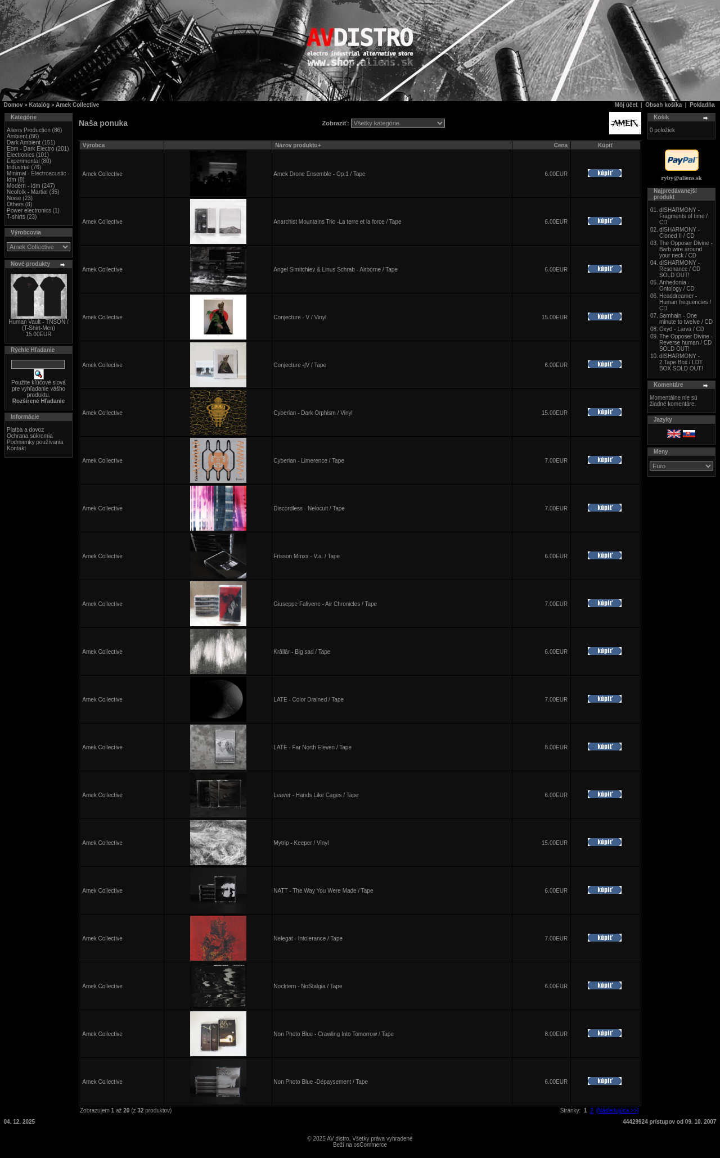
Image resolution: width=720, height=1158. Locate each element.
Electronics (20, 155)
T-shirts (16, 217)
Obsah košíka (663, 105)
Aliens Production (29, 130)
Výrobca (94, 145)
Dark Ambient (23, 142)
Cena (561, 145)
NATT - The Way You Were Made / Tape (323, 891)
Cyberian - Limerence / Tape (308, 461)
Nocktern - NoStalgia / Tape (307, 986)
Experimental (23, 161)
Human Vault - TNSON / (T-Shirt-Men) (38, 325)
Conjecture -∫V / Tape (299, 365)
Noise (14, 198)
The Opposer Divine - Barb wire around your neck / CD (686, 249)
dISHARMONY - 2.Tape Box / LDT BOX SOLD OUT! (681, 362)
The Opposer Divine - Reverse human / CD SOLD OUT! (686, 342)
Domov (13, 105)
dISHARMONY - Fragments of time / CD (683, 216)
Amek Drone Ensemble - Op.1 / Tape (319, 174)
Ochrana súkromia (30, 436)
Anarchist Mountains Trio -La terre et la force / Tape (337, 222)
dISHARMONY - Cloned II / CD (679, 233)
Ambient (17, 136)
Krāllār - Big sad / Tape (301, 652)
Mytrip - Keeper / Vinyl (300, 843)
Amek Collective (77, 105)
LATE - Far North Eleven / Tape (312, 747)
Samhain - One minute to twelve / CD (686, 319)
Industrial (18, 167)
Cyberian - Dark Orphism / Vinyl (312, 413)
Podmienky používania (35, 442)
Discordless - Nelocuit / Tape (309, 508)
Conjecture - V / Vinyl (299, 317)
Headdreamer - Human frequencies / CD (685, 302)
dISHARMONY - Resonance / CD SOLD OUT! (679, 269)
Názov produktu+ (298, 145)
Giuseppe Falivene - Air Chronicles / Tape (325, 604)
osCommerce (370, 1145)
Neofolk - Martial (27, 192)
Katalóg (39, 105)
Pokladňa (702, 105)
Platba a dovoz (25, 430)
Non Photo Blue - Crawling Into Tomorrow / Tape (333, 1034)
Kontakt (16, 448)
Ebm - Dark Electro (30, 149)
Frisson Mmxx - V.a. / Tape (306, 556)
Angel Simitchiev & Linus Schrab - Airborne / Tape (335, 269)
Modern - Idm (23, 186)
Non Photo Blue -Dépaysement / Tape (320, 1082)
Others (15, 204)
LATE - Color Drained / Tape (308, 699)
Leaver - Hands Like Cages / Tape (315, 795)
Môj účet (626, 105)
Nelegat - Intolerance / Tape (308, 938)
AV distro (338, 1139)
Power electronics (29, 210)
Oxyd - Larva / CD (681, 329)
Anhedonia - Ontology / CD (677, 285)
